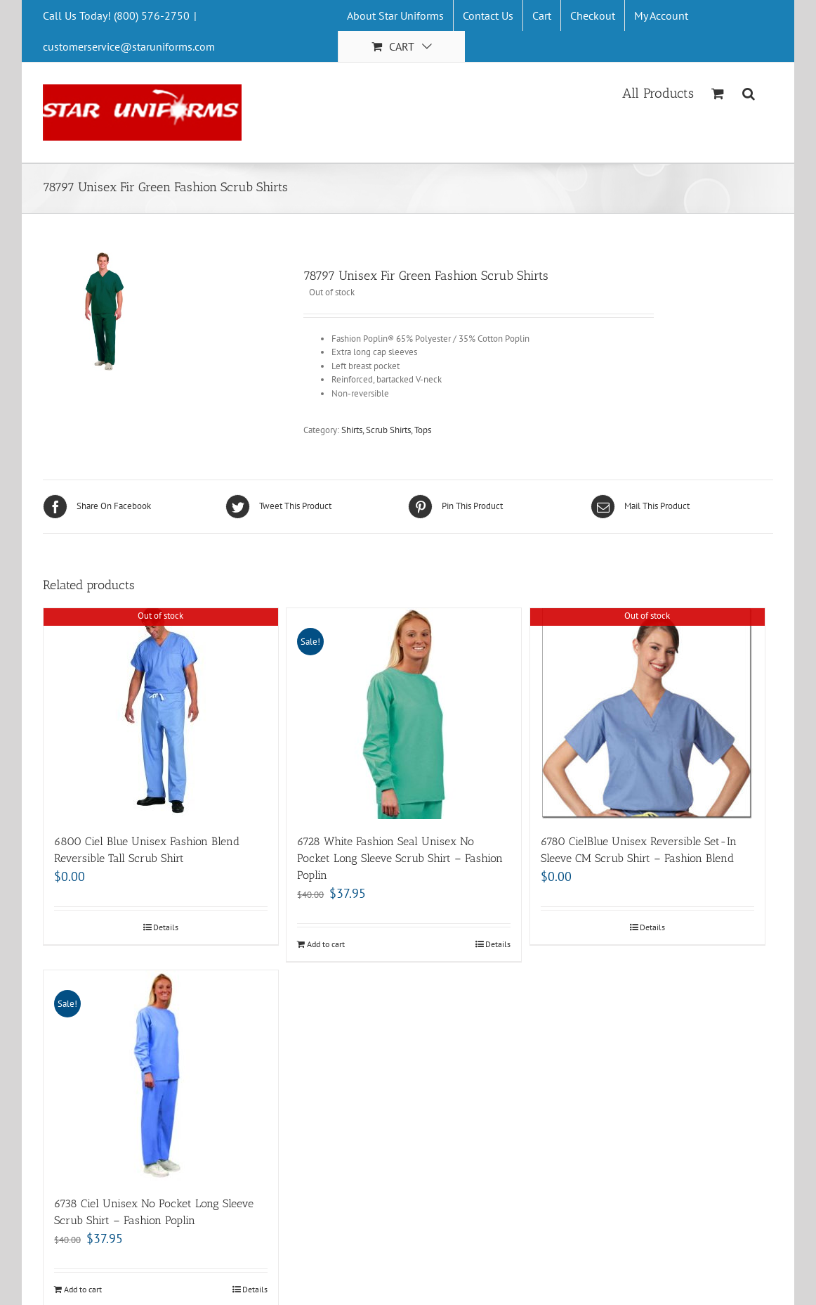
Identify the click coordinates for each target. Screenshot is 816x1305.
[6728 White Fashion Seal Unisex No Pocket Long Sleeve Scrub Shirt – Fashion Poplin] (404, 713)
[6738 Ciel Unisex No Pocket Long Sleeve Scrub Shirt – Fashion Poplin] (161, 1075)
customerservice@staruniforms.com (129, 46)
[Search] (749, 92)
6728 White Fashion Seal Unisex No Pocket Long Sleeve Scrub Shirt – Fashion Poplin (400, 858)
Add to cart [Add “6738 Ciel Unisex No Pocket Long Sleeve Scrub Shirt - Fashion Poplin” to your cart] (83, 1289)
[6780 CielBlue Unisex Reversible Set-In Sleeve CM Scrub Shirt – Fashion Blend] (647, 713)
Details (165, 927)
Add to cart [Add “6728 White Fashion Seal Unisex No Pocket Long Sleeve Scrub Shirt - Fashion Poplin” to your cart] (326, 944)
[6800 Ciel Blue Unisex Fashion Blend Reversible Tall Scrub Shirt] (161, 713)
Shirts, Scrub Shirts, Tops (386, 430)
